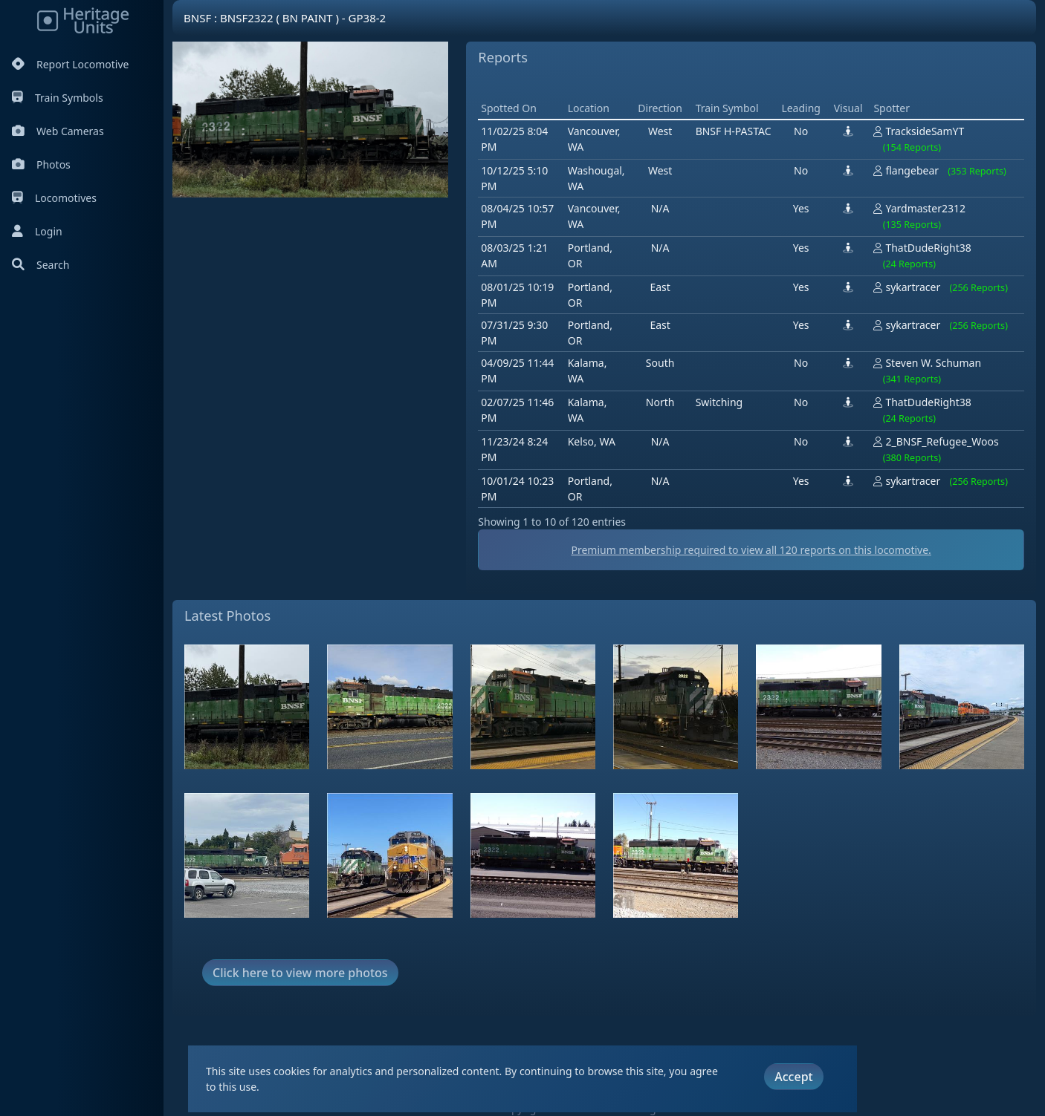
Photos (41, 164)
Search (40, 265)
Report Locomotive (70, 64)
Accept (793, 1076)
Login (37, 231)
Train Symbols (57, 98)
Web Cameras (58, 131)
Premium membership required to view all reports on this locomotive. (751, 550)
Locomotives (54, 198)
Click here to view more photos (300, 973)
